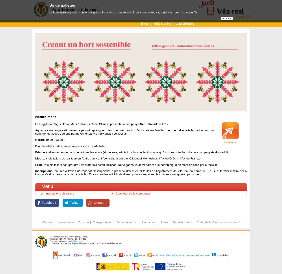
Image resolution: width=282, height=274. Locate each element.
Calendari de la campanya (133, 193)
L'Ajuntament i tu (126, 222)
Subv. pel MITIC (166, 255)
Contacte (230, 142)
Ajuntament (149, 222)
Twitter (75, 202)
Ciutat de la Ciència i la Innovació (218, 222)
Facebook (49, 202)
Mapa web (162, 23)
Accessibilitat (220, 255)
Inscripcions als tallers (59, 193)
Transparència (102, 222)
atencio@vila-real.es (75, 241)
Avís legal (204, 255)
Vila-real (47, 222)
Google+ (100, 202)
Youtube (125, 255)
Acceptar (227, 18)
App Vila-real (61, 255)
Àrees (164, 222)
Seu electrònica (182, 222)
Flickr (78, 255)
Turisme (83, 222)
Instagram (93, 255)
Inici (144, 23)
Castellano (185, 23)
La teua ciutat (65, 222)
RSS (152, 255)
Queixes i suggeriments (187, 255)
